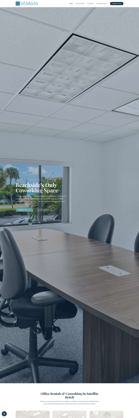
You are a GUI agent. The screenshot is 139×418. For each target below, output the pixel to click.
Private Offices (80, 3)
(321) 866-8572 (43, 210)
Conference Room (101, 3)
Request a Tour (116, 3)
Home (71, 3)
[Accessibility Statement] (4, 413)
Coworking (90, 3)
